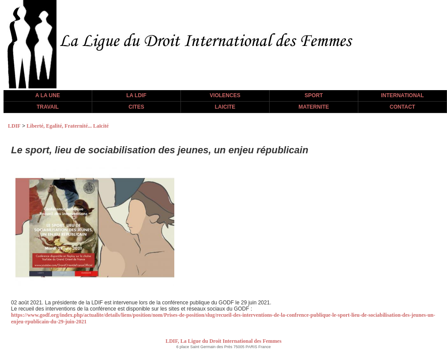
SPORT (313, 95)
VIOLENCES (225, 95)
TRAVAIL (48, 107)
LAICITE (225, 107)
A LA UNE (47, 95)
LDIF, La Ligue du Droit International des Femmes (223, 341)
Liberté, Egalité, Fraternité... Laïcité (67, 126)
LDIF (14, 126)
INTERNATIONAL (402, 95)
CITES (136, 107)
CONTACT (402, 107)
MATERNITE (313, 107)
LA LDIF (136, 95)
